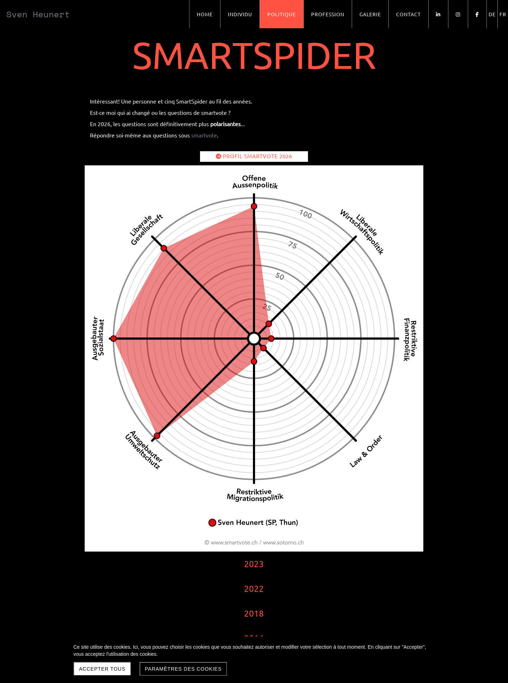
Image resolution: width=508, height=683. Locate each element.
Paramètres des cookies (183, 669)
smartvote (204, 135)
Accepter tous (102, 669)
